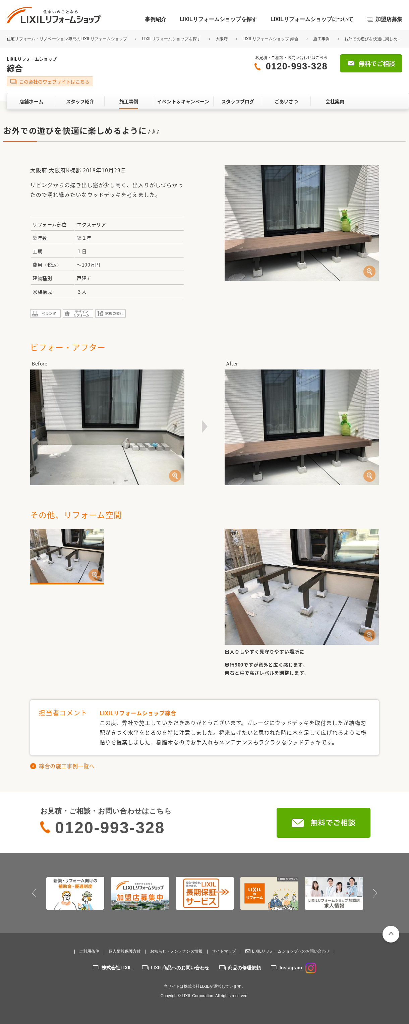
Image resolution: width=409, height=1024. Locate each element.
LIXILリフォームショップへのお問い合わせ (291, 951)
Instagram (298, 967)
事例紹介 (155, 19)
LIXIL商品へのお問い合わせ (180, 967)
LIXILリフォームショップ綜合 (138, 713)
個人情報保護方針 (125, 951)
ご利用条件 (89, 951)
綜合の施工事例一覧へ (67, 766)
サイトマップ (224, 951)
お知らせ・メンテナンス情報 (176, 951)
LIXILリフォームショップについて (312, 19)
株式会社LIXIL (117, 967)
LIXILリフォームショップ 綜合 (270, 39)
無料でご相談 (377, 63)
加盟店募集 (388, 19)
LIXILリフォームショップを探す (218, 19)
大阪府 (222, 39)
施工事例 (321, 39)
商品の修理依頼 (244, 967)
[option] (75, 893)
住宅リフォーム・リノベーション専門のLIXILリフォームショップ (67, 39)
